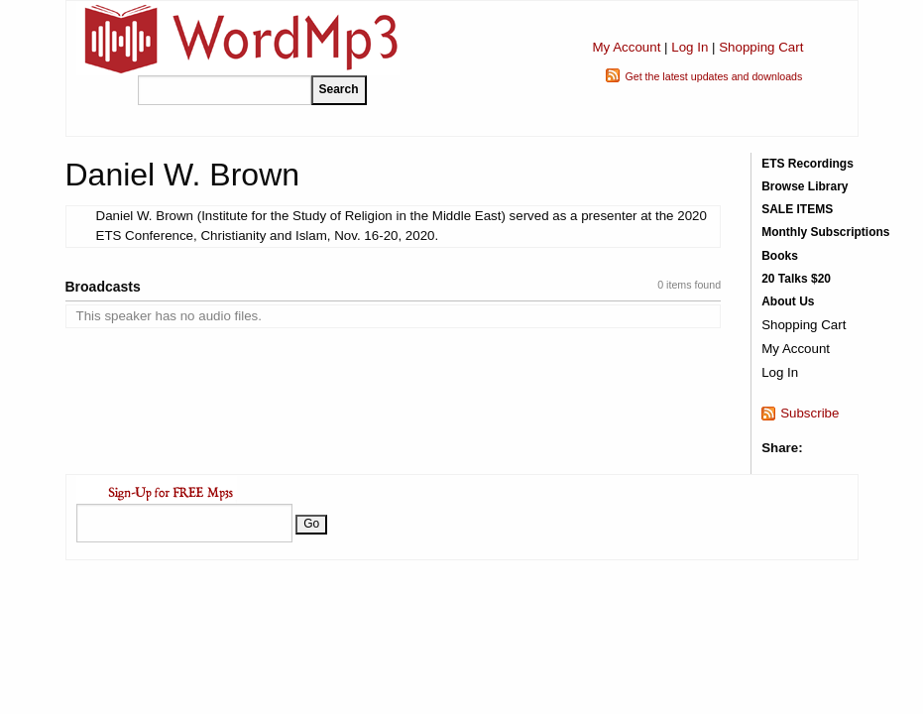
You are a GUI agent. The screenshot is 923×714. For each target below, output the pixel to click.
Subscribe (809, 413)
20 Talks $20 (796, 279)
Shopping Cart (761, 47)
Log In (689, 47)
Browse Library (804, 186)
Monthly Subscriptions (825, 232)
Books (779, 256)
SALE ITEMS (797, 209)
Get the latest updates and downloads (713, 76)
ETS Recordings (807, 164)
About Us (787, 301)
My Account (626, 47)
